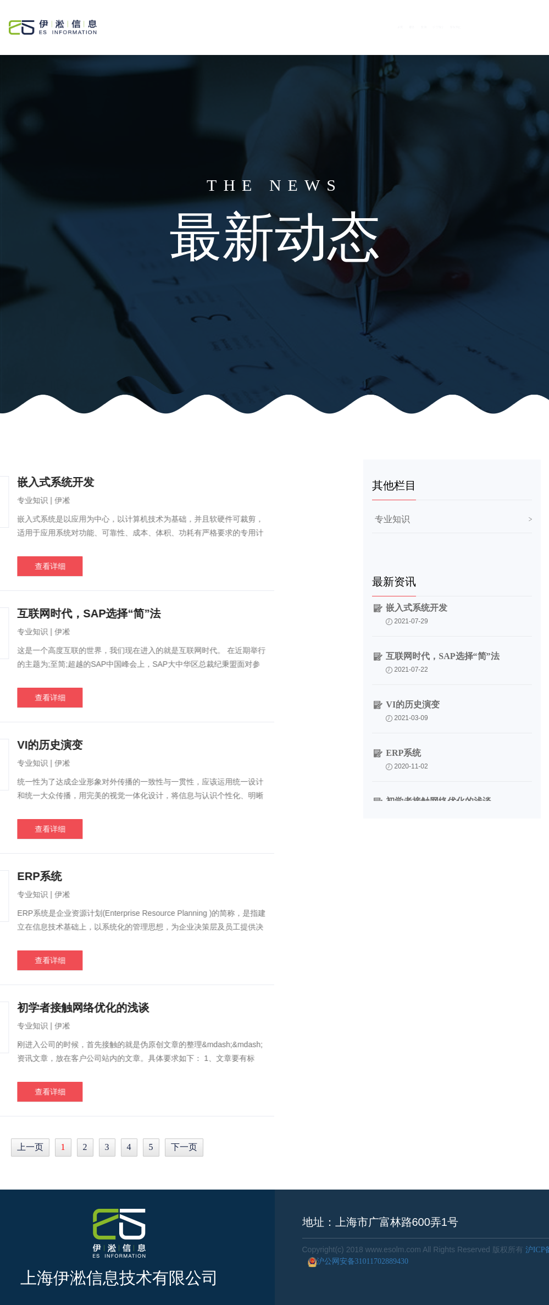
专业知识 (392, 519)
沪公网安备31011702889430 (355, 1261)
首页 (339, 25)
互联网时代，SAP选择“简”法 (442, 658)
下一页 (184, 1147)
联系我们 (510, 25)
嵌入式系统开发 (416, 610)
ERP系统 (403, 755)
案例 (411, 25)
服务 (375, 25)
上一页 (30, 1147)
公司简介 (457, 25)
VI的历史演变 (413, 707)
